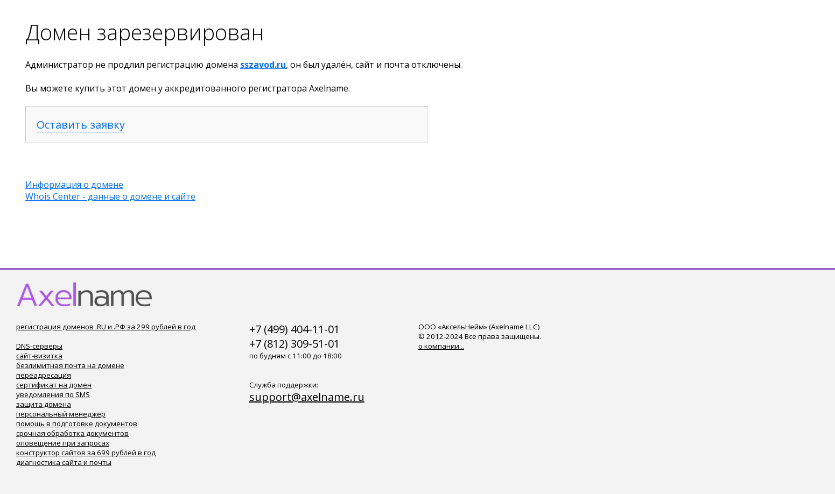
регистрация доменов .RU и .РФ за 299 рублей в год (105, 326)
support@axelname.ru (306, 397)
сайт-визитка (39, 356)
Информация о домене (74, 184)
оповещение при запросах (62, 443)
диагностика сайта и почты (63, 462)
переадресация (43, 375)
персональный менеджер (61, 414)
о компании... (441, 346)
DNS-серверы (39, 346)
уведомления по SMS (53, 394)
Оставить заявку (81, 124)
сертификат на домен (54, 385)
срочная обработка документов (72, 433)
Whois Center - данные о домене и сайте (110, 196)
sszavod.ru (263, 64)
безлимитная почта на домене (70, 365)
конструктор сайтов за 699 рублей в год (86, 452)
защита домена (43, 404)
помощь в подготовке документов (76, 423)
